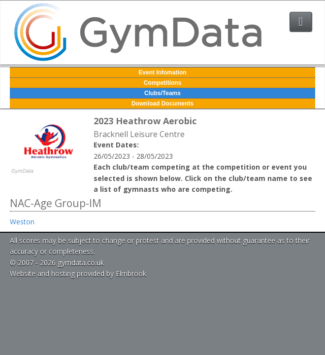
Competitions (163, 82)
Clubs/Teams (162, 93)
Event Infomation (162, 72)
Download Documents (162, 103)
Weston (22, 221)
